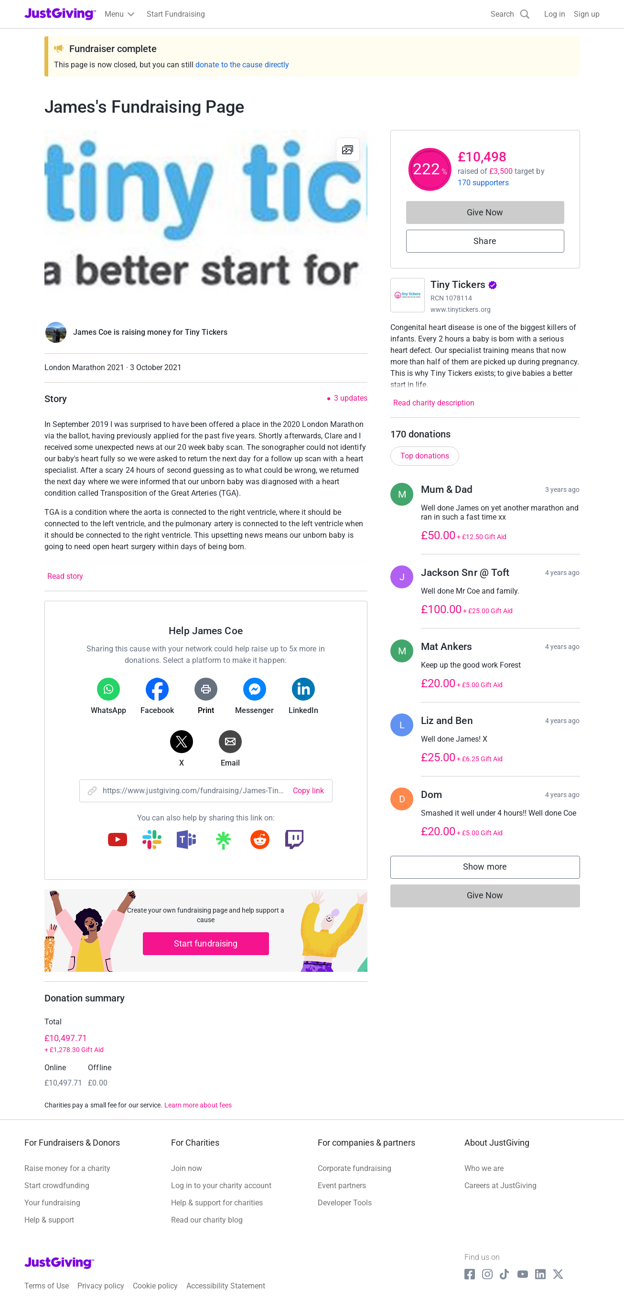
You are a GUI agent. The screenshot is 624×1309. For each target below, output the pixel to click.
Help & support (49, 1219)
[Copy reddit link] (259, 840)
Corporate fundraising (354, 1168)
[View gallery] (348, 149)
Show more (494, 869)
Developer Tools (345, 1202)
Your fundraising (52, 1202)
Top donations (424, 455)
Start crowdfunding (56, 1185)
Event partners (342, 1185)
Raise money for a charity (67, 1168)
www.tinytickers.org (460, 309)
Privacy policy (100, 1285)
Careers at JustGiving (500, 1185)
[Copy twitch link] (294, 840)
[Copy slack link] (151, 840)
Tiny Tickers (463, 284)
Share (484, 241)
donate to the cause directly (242, 64)
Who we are (484, 1168)
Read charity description (433, 402)
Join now (186, 1168)
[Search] (510, 14)
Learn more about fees (198, 1105)
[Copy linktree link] (223, 843)
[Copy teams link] (186, 840)
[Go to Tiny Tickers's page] (407, 295)
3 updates (350, 398)
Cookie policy (155, 1285)
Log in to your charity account (221, 1185)
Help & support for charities (217, 1202)
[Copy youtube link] (117, 840)
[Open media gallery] (205, 220)
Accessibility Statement (225, 1285)
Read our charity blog (207, 1219)
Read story (65, 576)
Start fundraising (206, 943)
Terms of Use (46, 1285)
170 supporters (483, 182)
